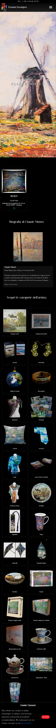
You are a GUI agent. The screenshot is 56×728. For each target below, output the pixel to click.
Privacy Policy (26, 723)
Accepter (45, 717)
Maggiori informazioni (10, 284)
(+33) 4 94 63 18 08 (30, 1)
